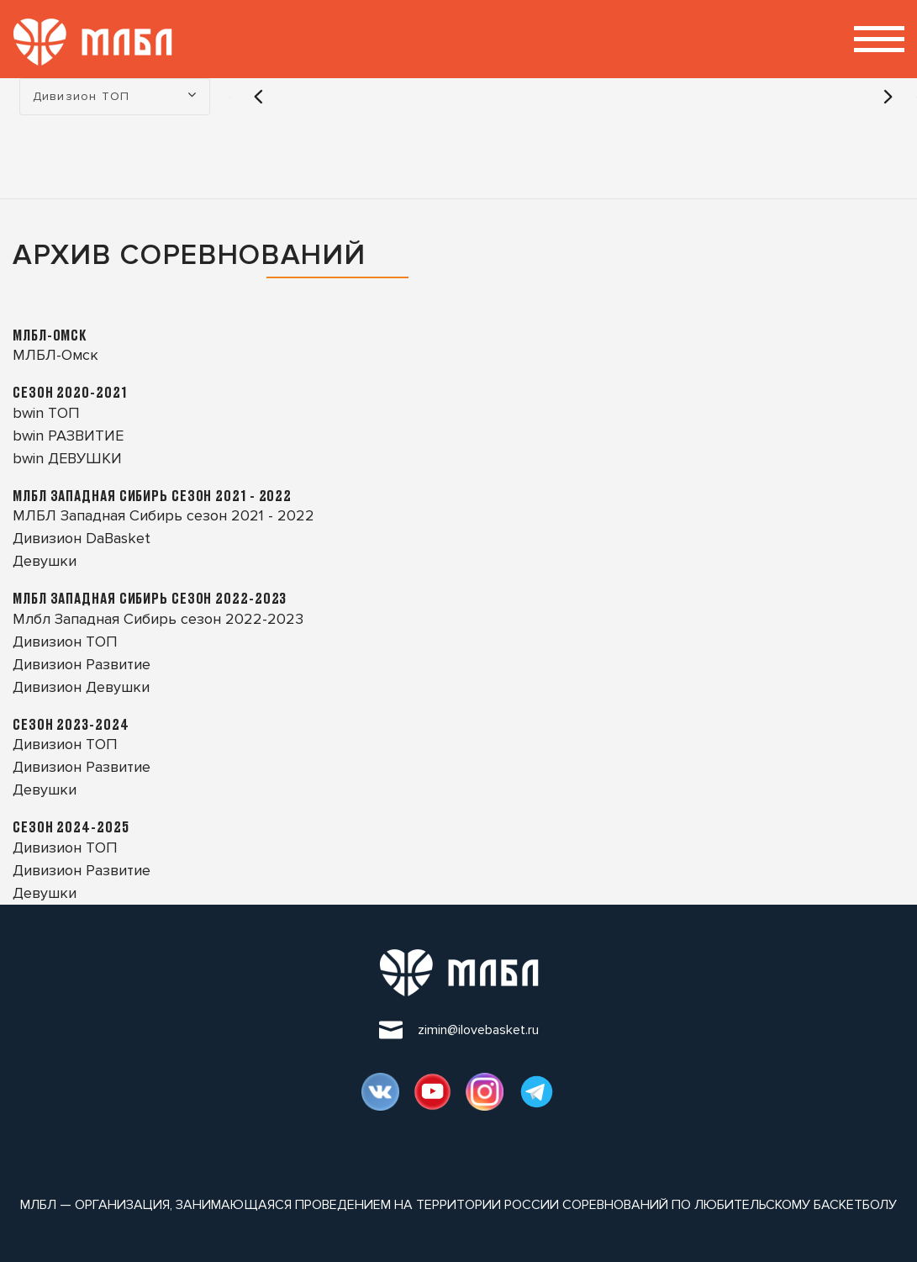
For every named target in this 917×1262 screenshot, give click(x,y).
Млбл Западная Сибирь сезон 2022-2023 (158, 619)
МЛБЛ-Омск (55, 355)
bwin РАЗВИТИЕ (68, 435)
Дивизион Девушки (81, 687)
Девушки (44, 561)
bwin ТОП (46, 413)
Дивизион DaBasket (81, 538)
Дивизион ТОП (65, 641)
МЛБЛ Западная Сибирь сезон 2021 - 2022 (163, 515)
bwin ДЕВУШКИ (67, 458)
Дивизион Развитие (81, 664)
